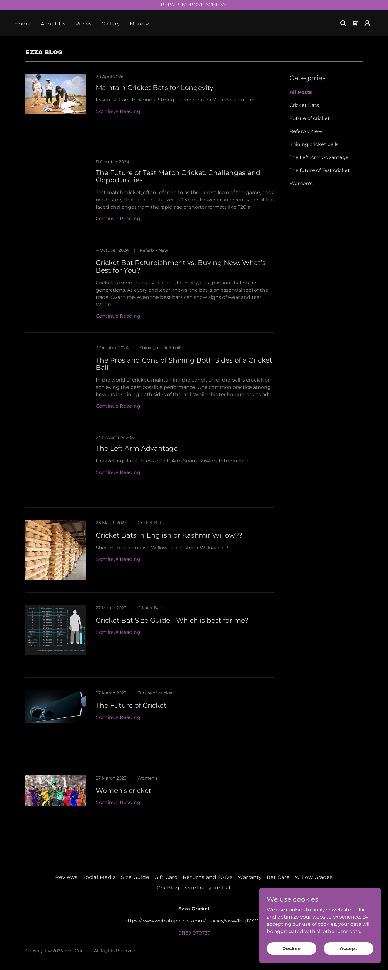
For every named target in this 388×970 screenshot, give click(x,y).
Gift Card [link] (166, 877)
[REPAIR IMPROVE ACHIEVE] (194, 4)
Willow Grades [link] (314, 877)
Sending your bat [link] (207, 888)
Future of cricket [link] (309, 118)
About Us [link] (53, 24)
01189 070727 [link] (194, 933)
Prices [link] (83, 24)
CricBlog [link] (168, 888)
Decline (291, 948)
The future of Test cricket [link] (319, 170)
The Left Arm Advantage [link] (319, 157)
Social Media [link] (99, 877)
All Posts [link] (300, 92)
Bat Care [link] (278, 877)
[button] (139, 24)
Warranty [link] (250, 877)
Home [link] (23, 24)
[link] (355, 23)
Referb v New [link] (305, 131)
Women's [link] (301, 183)
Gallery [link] (111, 24)
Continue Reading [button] (118, 111)
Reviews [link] (66, 877)
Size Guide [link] (135, 877)
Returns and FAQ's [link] (208, 877)
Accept (348, 948)
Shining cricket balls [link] (313, 144)
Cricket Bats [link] (304, 105)
